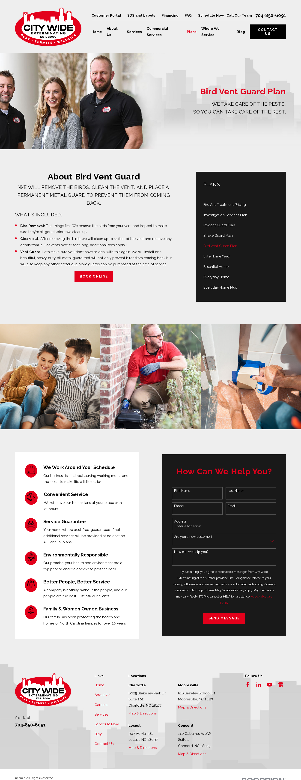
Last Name (236, 491)
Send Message (225, 618)
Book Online (94, 276)
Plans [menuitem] (192, 32)
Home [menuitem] (97, 32)
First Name (183, 491)
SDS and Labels (141, 15)
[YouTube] (269, 684)
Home (99, 685)
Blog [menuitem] (241, 32)
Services (101, 714)
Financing (170, 15)
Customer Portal (106, 15)
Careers (101, 705)
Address (181, 521)
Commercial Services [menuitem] (157, 32)
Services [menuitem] (134, 32)
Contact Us (268, 32)
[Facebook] (247, 684)
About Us (102, 695)
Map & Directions (142, 713)
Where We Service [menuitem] (210, 32)
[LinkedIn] (258, 684)
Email (233, 506)
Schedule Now (211, 15)
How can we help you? (192, 552)
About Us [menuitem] (112, 32)
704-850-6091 (270, 15)
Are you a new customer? (194, 536)
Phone (180, 506)
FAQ (188, 15)
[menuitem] (241, 204)
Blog (98, 734)
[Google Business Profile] (280, 684)
